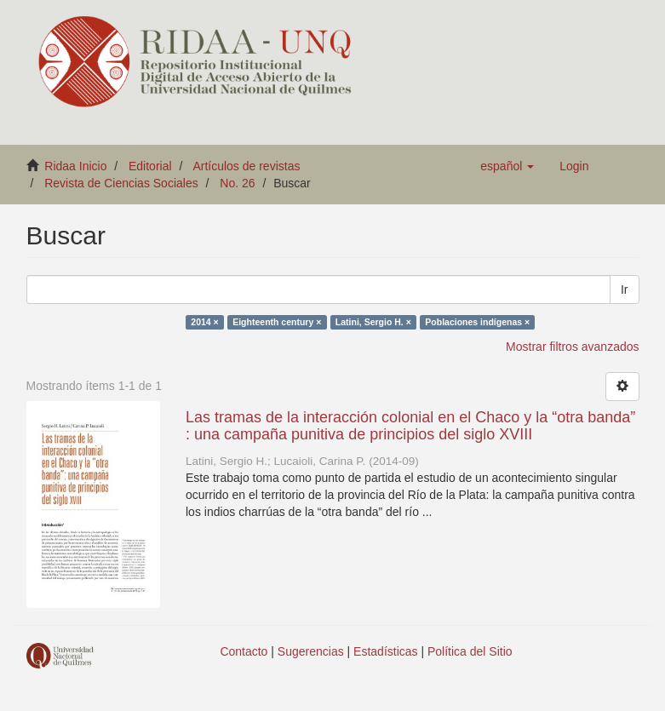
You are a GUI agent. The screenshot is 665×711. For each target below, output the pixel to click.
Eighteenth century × (276, 322)
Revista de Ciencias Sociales (121, 183)
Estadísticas (385, 651)
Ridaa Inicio (75, 166)
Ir (624, 289)
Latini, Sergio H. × (373, 322)
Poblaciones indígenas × (477, 322)
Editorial (150, 166)
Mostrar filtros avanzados (572, 346)
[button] (507, 166)
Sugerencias (311, 651)
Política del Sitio (470, 651)
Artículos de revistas (246, 166)
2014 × (204, 322)
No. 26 (237, 183)
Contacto (243, 651)
